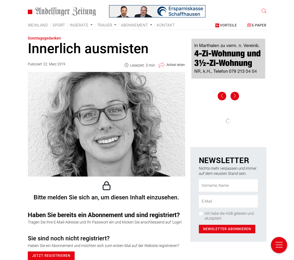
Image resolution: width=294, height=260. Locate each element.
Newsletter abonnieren (227, 229)
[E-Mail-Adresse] (228, 201)
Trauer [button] (105, 25)
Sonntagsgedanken (44, 38)
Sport (59, 25)
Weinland (38, 25)
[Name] (228, 185)
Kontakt (166, 25)
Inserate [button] (79, 25)
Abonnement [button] (135, 25)
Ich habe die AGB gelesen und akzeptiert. (229, 216)
